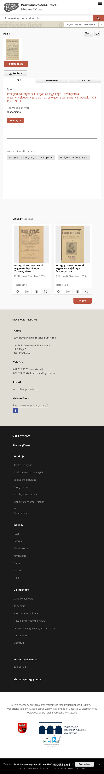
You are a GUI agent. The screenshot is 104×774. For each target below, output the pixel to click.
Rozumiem (84, 764)
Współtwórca (21, 548)
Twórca (18, 541)
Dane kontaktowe (23, 598)
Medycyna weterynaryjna (74, 157)
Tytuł (16, 533)
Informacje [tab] (52, 80)
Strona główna (21, 445)
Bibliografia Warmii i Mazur (29, 502)
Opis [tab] (19, 80)
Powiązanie (20, 555)
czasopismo (14, 112)
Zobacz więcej (22, 513)
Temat (17, 563)
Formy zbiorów (22, 487)
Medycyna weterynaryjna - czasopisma (31, 157)
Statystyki (19, 642)
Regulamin (19, 606)
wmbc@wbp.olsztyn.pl (25, 389)
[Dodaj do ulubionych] (97, 33)
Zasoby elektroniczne (26, 494)
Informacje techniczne (26, 613)
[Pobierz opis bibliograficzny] (27, 291)
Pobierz (14, 73)
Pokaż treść (16, 64)
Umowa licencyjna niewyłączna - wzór (34, 628)
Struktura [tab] (85, 80)
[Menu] (99, 3)
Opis (16, 578)
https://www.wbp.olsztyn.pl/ (30, 405)
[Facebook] (15, 410)
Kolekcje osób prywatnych (28, 472)
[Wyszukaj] (98, 18)
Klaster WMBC (21, 635)
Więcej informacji (61, 764)
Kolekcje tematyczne (25, 479)
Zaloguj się (20, 666)
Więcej (82, 300)
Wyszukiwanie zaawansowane (81, 24)
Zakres (17, 570)
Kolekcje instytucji (23, 465)
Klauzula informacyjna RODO (30, 620)
